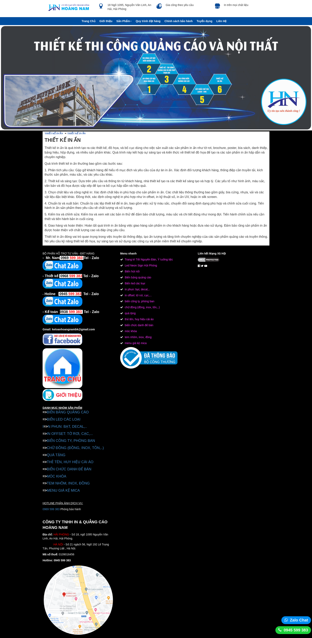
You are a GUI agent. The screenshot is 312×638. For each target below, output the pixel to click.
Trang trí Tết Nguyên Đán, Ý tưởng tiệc (148, 259)
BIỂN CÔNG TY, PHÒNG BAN (71, 441)
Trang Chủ (89, 21)
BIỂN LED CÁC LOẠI (63, 419)
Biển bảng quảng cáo (137, 277)
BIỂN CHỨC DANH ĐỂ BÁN (69, 469)
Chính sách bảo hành (179, 21)
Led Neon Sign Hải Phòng (140, 265)
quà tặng (130, 313)
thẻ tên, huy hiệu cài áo (139, 319)
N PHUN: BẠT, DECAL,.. (67, 427)
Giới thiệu (105, 21)
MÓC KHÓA (56, 476)
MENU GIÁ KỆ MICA (63, 490)
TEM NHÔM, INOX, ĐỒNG (68, 483)
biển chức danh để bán (138, 325)
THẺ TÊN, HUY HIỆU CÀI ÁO (70, 462)
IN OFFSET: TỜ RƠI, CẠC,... (70, 434)
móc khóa (130, 331)
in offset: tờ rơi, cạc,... (138, 295)
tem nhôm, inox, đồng (138, 337)
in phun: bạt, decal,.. (137, 289)
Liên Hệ (221, 21)
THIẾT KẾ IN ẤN (54, 133)
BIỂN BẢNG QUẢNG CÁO (68, 412)
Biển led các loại (134, 283)
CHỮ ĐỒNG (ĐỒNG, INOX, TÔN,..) (75, 448)
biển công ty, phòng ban (139, 301)
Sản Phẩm (124, 21)
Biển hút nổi (131, 271)
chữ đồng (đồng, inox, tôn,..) (142, 307)
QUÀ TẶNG (56, 455)
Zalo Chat (299, 620)
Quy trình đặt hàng (148, 21)
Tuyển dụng (204, 21)
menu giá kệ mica (135, 343)
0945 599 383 (296, 630)
